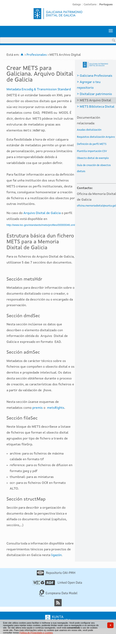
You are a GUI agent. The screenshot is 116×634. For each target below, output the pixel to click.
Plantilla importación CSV (92, 151)
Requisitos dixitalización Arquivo (96, 137)
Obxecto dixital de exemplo (93, 158)
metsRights (55, 408)
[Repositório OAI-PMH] (56, 574)
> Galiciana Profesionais (94, 76)
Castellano (90, 4)
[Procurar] (114, 40)
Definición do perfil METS (91, 144)
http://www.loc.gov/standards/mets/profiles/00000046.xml (41, 224)
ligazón (56, 555)
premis (37, 408)
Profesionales (36, 55)
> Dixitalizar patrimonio (94, 94)
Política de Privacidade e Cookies (36, 632)
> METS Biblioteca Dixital (95, 106)
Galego (76, 4)
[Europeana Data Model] (58, 596)
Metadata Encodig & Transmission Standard (39, 89)
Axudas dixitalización (89, 130)
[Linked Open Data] (57, 584)
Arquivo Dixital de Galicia (42, 213)
